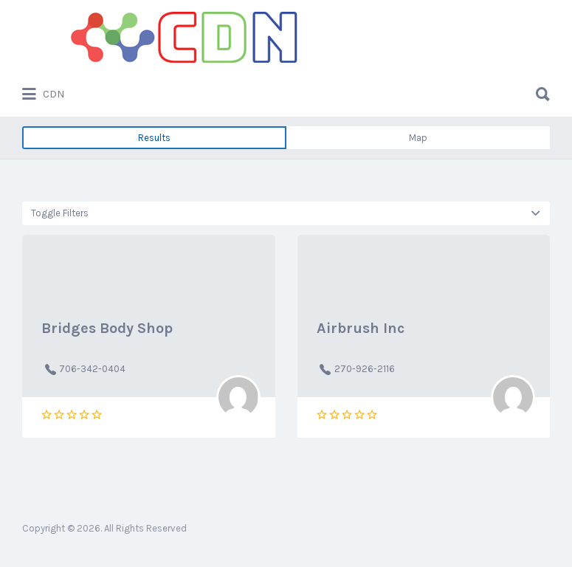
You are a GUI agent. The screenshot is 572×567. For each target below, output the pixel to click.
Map (418, 137)
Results (154, 137)
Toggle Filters (60, 213)
